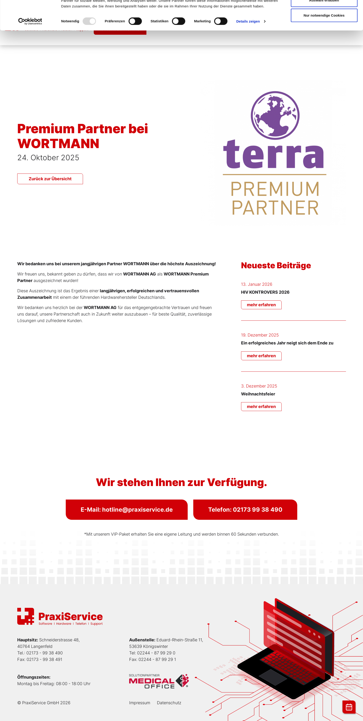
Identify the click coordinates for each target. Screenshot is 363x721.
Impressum (139, 702)
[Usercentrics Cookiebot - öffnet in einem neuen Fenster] (30, 48)
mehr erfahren (261, 304)
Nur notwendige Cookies (324, 43)
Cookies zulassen (324, 12)
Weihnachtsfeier (258, 393)
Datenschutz (169, 702)
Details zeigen (248, 49)
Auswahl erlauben (324, 28)
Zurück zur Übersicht (50, 178)
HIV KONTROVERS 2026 (265, 292)
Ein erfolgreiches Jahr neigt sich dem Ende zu (287, 342)
